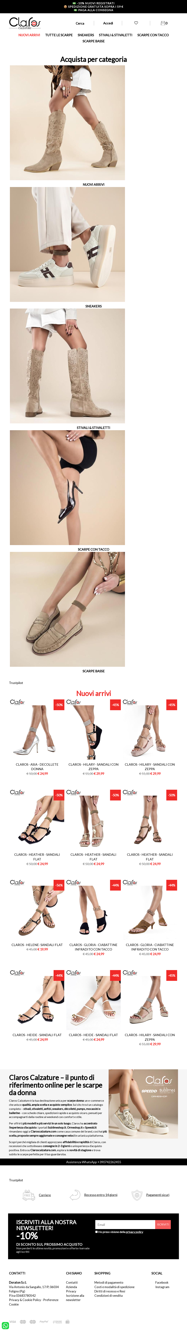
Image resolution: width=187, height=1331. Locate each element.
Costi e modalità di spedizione (114, 1287)
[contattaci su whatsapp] (5, 1325)
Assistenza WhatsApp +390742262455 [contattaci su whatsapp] (93, 1162)
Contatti (72, 1282)
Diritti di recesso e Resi (109, 1291)
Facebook (161, 1282)
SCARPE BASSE (94, 41)
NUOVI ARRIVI (29, 35)
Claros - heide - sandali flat (37, 1035)
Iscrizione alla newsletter (75, 1298)
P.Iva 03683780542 (22, 1295)
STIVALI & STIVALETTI (115, 35)
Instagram (162, 1287)
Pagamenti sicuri (157, 1195)
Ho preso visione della (120, 1232)
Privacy (71, 1291)
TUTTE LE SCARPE (59, 35)
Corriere (45, 1195)
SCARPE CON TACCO (153, 35)
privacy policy (134, 1232)
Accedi (108, 23)
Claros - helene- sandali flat (37, 945)
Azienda (71, 1287)
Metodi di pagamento (108, 1282)
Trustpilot (16, 683)
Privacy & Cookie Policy (25, 1300)
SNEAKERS (86, 35)
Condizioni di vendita (108, 1295)
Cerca (80, 23)
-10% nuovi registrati (93, 3)
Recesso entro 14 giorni (100, 1195)
